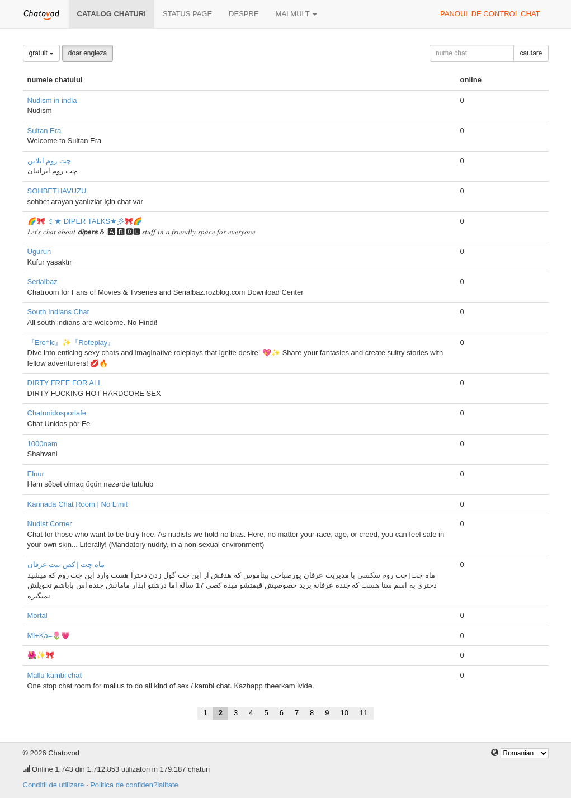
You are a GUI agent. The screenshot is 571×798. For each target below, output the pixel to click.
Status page (187, 14)
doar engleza (87, 53)
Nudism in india (52, 100)
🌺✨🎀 (40, 655)
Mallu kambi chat (54, 675)
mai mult (297, 14)
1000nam (42, 444)
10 (344, 713)
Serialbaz (42, 281)
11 (363, 713)
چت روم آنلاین (49, 161)
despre (243, 14)
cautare (531, 53)
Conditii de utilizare (53, 785)
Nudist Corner (49, 524)
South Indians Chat (58, 312)
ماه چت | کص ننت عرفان (66, 564)
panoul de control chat (490, 14)
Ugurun (39, 251)
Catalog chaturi (111, 14)
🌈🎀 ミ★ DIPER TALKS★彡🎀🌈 (85, 221)
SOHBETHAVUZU (57, 191)
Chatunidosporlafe (57, 413)
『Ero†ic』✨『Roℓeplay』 (71, 342)
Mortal (37, 615)
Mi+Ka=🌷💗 (48, 635)
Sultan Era (44, 130)
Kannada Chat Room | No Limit (77, 504)
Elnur (35, 474)
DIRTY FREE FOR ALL (64, 383)
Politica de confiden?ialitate (134, 785)
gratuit (41, 53)
